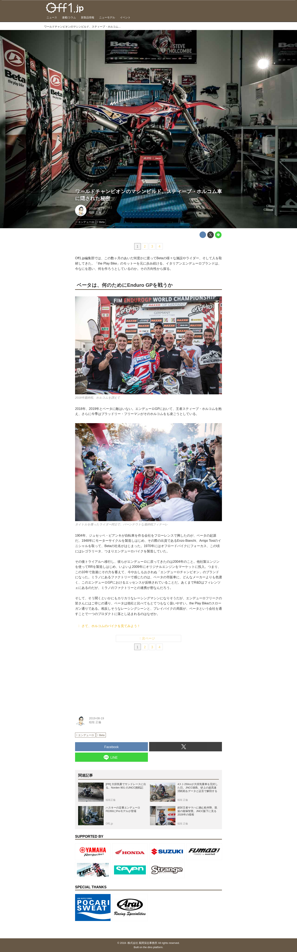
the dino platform (153, 947)
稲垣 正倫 (95, 212)
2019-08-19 (96, 208)
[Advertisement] (105, 681)
